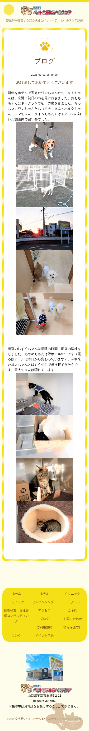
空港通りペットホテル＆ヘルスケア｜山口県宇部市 (45, 10)
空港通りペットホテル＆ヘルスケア (45, 688)
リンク (16, 635)
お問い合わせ (72, 618)
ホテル (44, 593)
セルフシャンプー (44, 602)
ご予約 (72, 610)
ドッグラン (72, 602)
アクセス (44, 610)
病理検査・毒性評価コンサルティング (16, 616)
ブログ (44, 618)
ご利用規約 (44, 627)
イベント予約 (44, 635)
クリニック (72, 593)
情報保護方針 (72, 627)
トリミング (16, 602)
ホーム (16, 593)
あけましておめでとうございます (44, 82)
